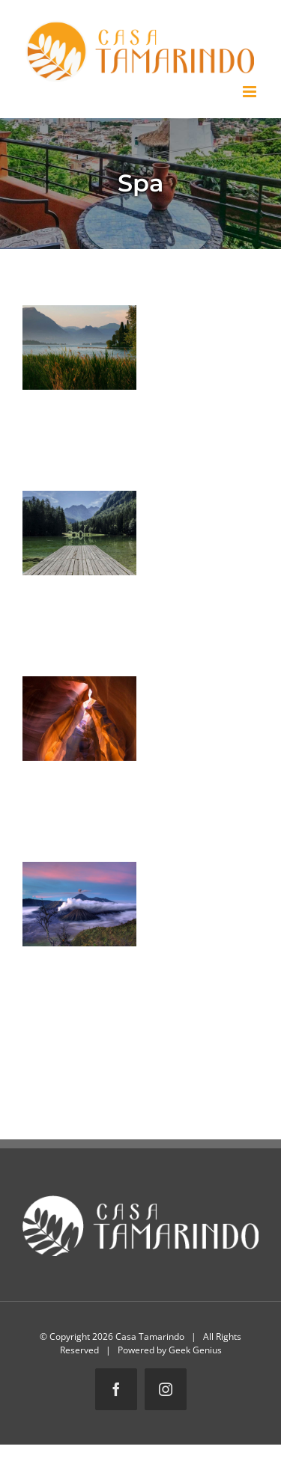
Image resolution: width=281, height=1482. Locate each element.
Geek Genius (195, 1350)
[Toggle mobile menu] (251, 91)
